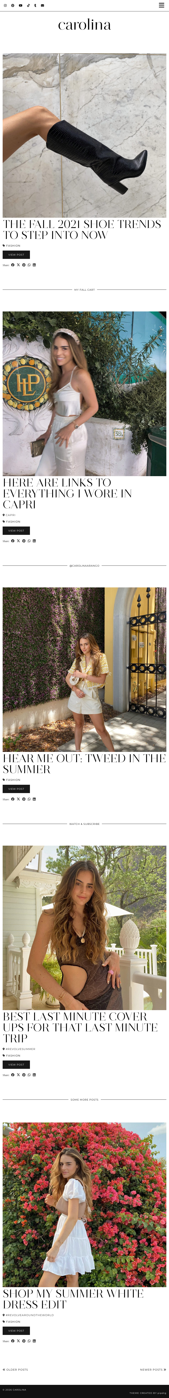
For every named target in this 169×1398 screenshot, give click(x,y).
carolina (84, 24)
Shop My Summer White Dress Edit (73, 1299)
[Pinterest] (13, 5)
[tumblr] (35, 5)
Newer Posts (153, 1369)
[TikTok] (28, 5)
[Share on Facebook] (13, 265)
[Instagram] (5, 5)
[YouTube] (21, 5)
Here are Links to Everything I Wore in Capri (67, 493)
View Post (16, 254)
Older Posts (15, 1369)
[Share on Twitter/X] (18, 265)
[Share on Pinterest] (24, 265)
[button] (163, 6)
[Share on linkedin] (34, 265)
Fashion (13, 245)
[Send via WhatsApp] (29, 265)
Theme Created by (148, 1393)
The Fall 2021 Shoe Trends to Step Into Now (82, 229)
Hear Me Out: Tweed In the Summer (84, 764)
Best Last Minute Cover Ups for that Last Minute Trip (80, 1027)
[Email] (42, 5)
